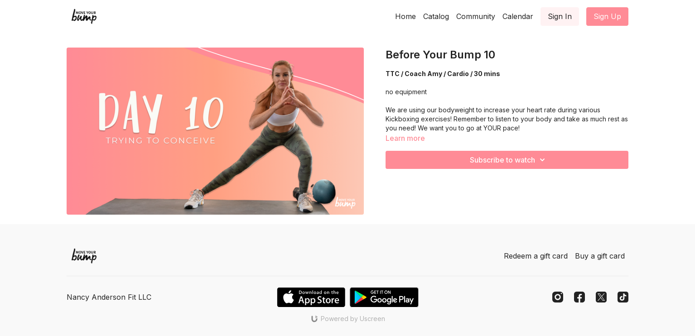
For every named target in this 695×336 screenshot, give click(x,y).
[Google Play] (384, 297)
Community (475, 16)
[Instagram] (557, 297)
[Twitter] (601, 297)
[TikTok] (623, 297)
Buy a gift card (600, 255)
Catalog (436, 16)
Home (405, 16)
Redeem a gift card (536, 255)
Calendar (517, 16)
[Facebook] (579, 297)
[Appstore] (311, 297)
